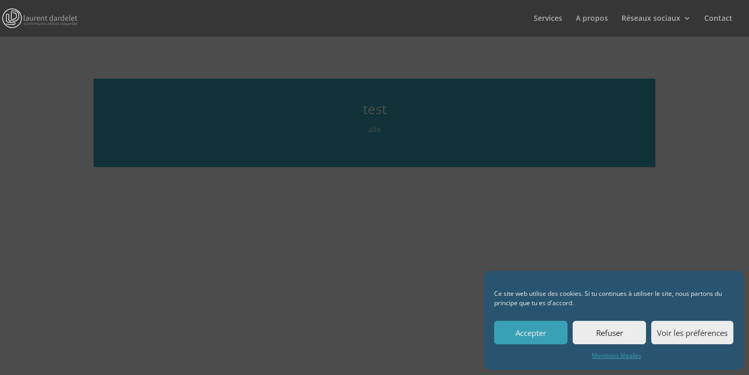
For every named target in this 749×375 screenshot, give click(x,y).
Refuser (609, 333)
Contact (718, 19)
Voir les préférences (692, 333)
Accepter (530, 333)
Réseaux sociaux (651, 19)
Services (548, 19)
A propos (592, 19)
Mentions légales (616, 355)
